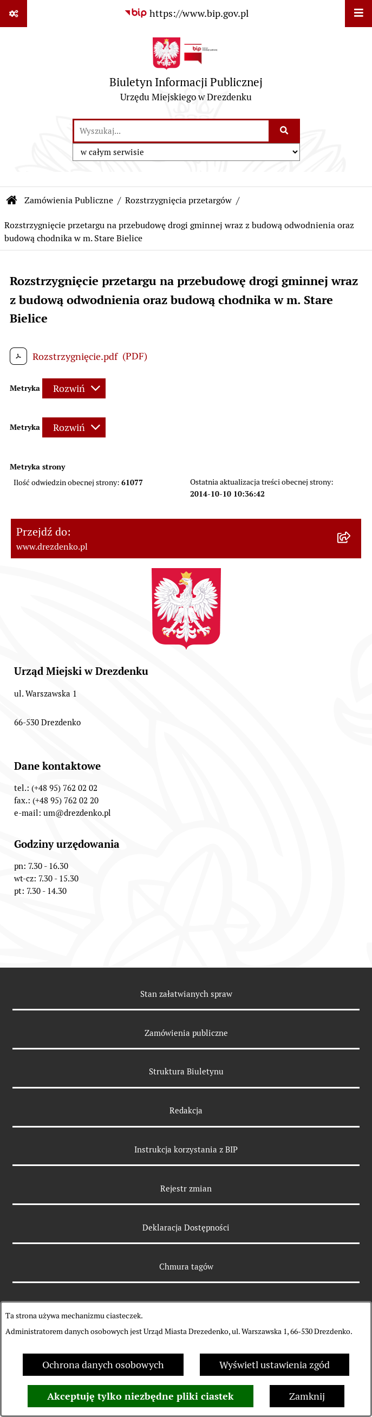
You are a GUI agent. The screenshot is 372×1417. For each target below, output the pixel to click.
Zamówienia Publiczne (68, 200)
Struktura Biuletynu (186, 1071)
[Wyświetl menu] (358, 13)
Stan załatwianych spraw (186, 994)
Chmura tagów (186, 1266)
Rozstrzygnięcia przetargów (178, 200)
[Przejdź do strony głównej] (186, 72)
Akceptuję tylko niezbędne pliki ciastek (140, 1396)
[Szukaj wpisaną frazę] (285, 131)
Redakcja (186, 1110)
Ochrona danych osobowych (103, 1364)
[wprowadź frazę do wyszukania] (171, 131)
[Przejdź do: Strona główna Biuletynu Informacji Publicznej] (12, 200)
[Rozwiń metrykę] (74, 388)
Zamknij (307, 1396)
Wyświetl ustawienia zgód (274, 1364)
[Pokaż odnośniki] (13, 13)
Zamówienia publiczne (186, 1033)
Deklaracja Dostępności (186, 1227)
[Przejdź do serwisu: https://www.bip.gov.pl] (186, 13)
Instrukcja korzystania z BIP (186, 1149)
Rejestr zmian (186, 1188)
